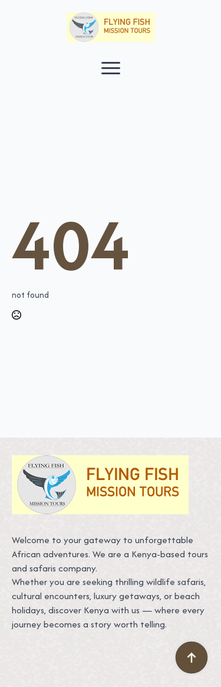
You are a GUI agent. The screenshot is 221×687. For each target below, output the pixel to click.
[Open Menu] (110, 67)
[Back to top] (191, 657)
